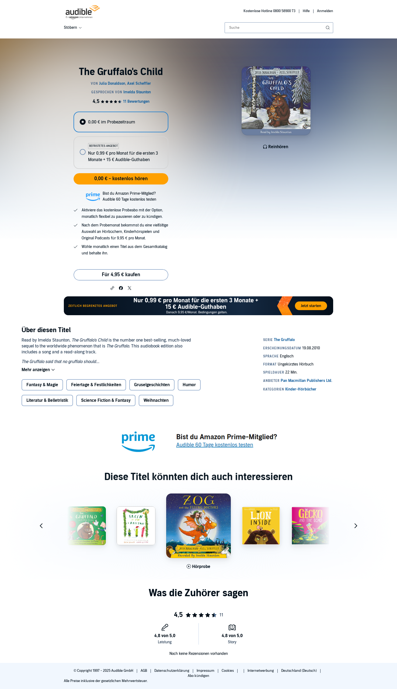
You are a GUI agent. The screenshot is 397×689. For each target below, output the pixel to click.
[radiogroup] (121, 140)
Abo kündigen (198, 676)
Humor (189, 385)
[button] (112, 288)
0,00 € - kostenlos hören (121, 179)
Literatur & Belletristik (47, 400)
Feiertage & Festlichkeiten (96, 385)
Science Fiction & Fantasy (106, 400)
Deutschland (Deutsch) (299, 671)
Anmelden (325, 11)
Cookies (228, 671)
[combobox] (279, 27)
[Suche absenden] (328, 27)
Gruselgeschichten (152, 385)
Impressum (206, 671)
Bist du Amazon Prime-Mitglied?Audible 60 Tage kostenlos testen (129, 196)
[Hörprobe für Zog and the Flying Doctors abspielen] (198, 566)
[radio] (121, 122)
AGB (144, 671)
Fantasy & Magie (42, 385)
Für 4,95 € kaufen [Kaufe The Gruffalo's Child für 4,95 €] (121, 275)
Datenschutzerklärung (172, 671)
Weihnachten (156, 400)
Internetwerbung (261, 671)
